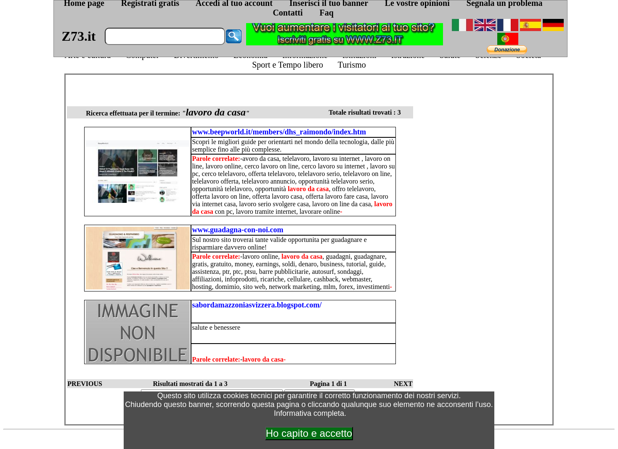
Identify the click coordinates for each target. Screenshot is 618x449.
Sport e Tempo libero (287, 64)
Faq (327, 12)
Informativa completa (309, 413)
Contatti (287, 12)
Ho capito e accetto (309, 433)
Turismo (352, 64)
